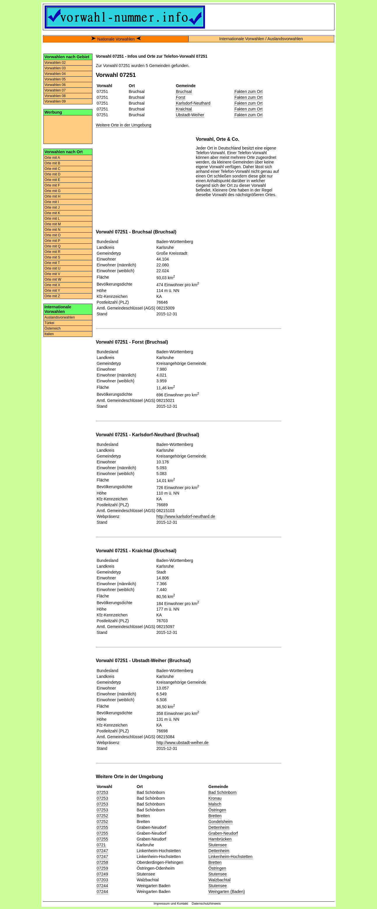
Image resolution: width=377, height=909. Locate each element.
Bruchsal (184, 91)
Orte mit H (53, 196)
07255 (102, 827)
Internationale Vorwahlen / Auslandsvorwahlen (261, 38)
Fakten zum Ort (248, 91)
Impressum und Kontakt (171, 903)
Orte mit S (52, 257)
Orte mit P (52, 241)
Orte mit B (52, 163)
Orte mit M (53, 224)
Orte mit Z (52, 296)
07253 (102, 792)
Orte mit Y (52, 291)
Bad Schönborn (222, 792)
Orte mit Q (53, 246)
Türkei (49, 323)
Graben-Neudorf (223, 833)
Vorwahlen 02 (55, 63)
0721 (101, 845)
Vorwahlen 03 (55, 68)
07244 (102, 885)
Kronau (215, 798)
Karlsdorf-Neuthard (193, 103)
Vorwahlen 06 (55, 85)
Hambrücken (220, 839)
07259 (102, 868)
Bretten (215, 815)
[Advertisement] (68, 129)
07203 (102, 880)
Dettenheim (218, 827)
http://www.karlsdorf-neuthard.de (185, 516)
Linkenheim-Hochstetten (230, 856)
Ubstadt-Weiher (190, 114)
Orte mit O (53, 235)
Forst (180, 97)
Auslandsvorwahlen (60, 317)
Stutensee (217, 845)
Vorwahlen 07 (55, 90)
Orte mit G (53, 191)
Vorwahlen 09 (55, 101)
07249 (102, 874)
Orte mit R (53, 252)
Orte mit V (52, 274)
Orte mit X (52, 285)
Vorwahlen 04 (55, 74)
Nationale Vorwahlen (116, 39)
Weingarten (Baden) (226, 891)
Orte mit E (52, 180)
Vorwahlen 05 (55, 79)
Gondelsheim (220, 821)
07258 (102, 862)
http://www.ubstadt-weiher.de (182, 742)
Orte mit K (52, 213)
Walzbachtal (219, 880)
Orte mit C (53, 169)
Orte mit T (52, 263)
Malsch (214, 804)
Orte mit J (52, 207)
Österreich (53, 328)
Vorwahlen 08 (55, 96)
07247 (102, 850)
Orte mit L (52, 219)
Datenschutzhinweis (206, 903)
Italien (49, 334)
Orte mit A (52, 158)
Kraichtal (184, 109)
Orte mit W (53, 279)
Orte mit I (52, 202)
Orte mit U (53, 268)
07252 (102, 815)
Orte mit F (52, 185)
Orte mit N (53, 230)
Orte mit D (53, 174)
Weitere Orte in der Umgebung (123, 125)
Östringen (217, 810)
